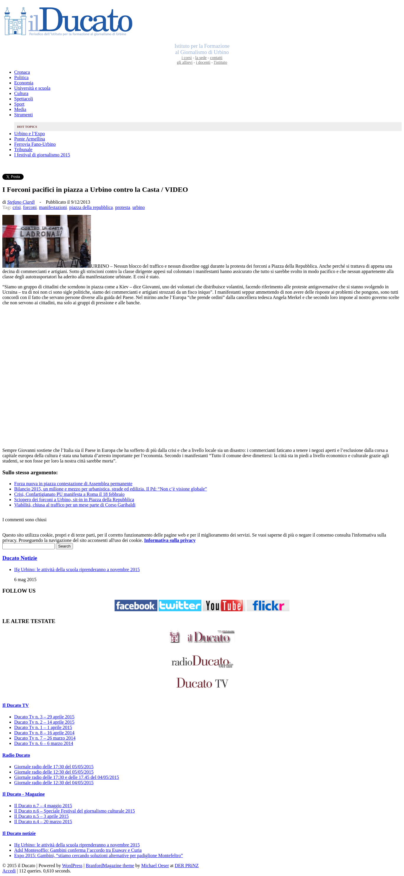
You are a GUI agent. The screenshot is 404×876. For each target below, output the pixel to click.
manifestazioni (53, 207)
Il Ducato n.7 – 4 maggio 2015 (43, 805)
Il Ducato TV (15, 705)
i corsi (187, 57)
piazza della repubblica (91, 207)
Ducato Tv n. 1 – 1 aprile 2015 (43, 727)
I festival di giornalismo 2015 (42, 154)
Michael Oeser (155, 865)
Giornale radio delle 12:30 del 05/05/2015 (54, 771)
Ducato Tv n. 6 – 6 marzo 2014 (43, 743)
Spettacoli (23, 98)
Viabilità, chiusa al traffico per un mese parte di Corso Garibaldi (75, 504)
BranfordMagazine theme (110, 865)
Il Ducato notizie (19, 833)
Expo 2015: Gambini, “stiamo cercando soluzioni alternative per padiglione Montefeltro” (98, 855)
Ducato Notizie (19, 558)
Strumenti (23, 114)
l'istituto (220, 62)
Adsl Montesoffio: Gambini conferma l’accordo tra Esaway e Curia (78, 850)
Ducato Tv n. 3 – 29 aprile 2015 (44, 716)
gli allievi (185, 62)
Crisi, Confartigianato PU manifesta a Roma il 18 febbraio (69, 494)
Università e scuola (32, 88)
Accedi (9, 870)
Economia (23, 82)
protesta (122, 207)
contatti (216, 57)
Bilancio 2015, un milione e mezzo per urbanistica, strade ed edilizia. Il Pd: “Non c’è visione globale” (110, 488)
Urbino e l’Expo (29, 133)
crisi (17, 207)
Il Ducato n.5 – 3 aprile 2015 (41, 816)
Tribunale (23, 149)
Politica (21, 77)
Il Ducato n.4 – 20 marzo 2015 (43, 821)
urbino (139, 207)
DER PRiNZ (187, 865)
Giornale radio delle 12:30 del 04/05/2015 (54, 782)
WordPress (72, 865)
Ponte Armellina (29, 138)
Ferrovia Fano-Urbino (35, 144)
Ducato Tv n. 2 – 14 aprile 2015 (44, 722)
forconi (30, 207)
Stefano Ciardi (21, 202)
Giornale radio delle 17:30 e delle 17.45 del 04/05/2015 (66, 777)
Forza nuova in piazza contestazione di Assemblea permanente (73, 483)
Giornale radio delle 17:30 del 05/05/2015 (54, 766)
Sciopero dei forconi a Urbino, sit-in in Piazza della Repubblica (74, 499)
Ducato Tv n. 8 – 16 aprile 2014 (44, 732)
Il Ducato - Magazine (23, 794)
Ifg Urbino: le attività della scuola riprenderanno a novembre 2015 (77, 569)
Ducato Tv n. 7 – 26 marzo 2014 (45, 738)
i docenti (203, 62)
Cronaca (22, 72)
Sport (19, 104)
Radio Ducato (16, 755)
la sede (200, 57)
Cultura (21, 93)
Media (20, 109)
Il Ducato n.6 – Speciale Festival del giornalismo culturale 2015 (74, 810)
